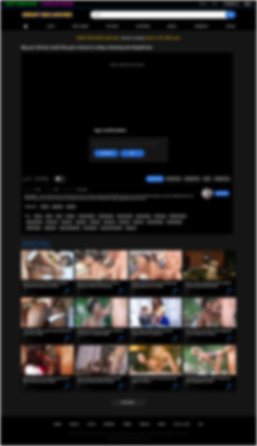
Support (109, 424)
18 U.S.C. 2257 (182, 424)
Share (207, 179)
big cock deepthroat (70, 228)
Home (25, 26)
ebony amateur (125, 216)
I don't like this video (29, 179)
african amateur (87, 216)
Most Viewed (80, 26)
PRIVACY (145, 424)
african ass (51, 222)
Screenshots (192, 179)
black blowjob (33, 228)
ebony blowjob (174, 222)
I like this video (25, 179)
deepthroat (50, 228)
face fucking (90, 228)
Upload (230, 26)
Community (201, 26)
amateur (70, 216)
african (38, 216)
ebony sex (124, 222)
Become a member (133, 38)
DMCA (161, 424)
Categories (143, 26)
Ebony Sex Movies (124, 439)
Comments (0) (222, 179)
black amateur (106, 216)
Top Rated (112, 26)
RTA (201, 424)
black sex (138, 222)
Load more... (128, 402)
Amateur (71, 206)
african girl (160, 216)
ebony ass (67, 222)
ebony (49, 216)
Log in (214, 3)
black (59, 216)
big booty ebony (178, 216)
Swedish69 (222, 193)
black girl (95, 222)
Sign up (203, 3)
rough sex (131, 228)
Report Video (173, 179)
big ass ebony (143, 216)
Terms (127, 424)
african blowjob (155, 222)
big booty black (34, 222)
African (44, 206)
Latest (51, 26)
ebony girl (81, 222)
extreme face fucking (111, 228)
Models (172, 26)
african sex (109, 222)
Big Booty (57, 206)
